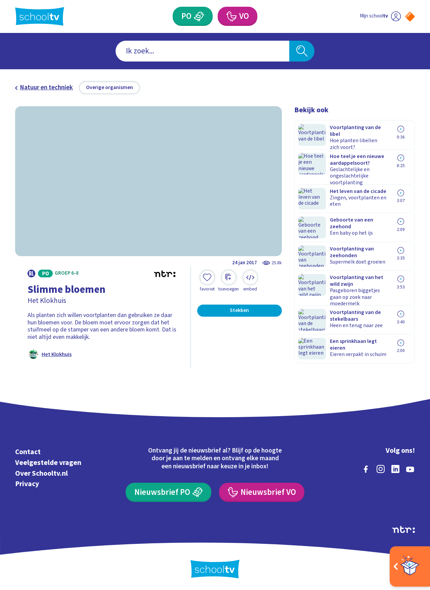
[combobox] (202, 51)
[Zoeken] (301, 51)
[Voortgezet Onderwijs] (231, 16)
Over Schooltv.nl (41, 472)
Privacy (27, 483)
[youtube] (410, 468)
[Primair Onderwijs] (199, 16)
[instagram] (380, 468)
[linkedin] (395, 468)
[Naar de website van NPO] (410, 16)
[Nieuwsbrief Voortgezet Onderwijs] (261, 491)
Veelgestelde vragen (48, 462)
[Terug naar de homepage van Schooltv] (39, 16)
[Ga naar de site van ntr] (403, 528)
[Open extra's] (410, 566)
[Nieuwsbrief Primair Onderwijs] (168, 491)
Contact (28, 451)
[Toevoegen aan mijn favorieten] (207, 281)
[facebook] (365, 468)
